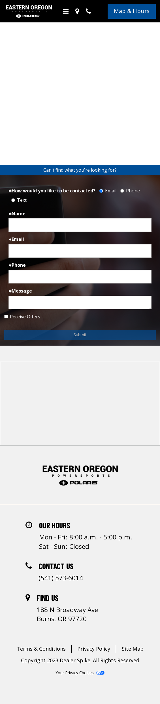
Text (19, 200)
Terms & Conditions (41, 648)
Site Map (133, 648)
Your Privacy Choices (80, 672)
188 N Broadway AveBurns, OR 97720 (67, 614)
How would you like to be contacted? (51, 191)
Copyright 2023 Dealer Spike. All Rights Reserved (80, 660)
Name (16, 214)
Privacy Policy (93, 648)
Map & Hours (132, 11)
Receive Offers (22, 317)
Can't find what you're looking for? (80, 170)
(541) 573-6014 (61, 577)
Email (107, 191)
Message (20, 291)
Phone (130, 191)
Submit (80, 334)
